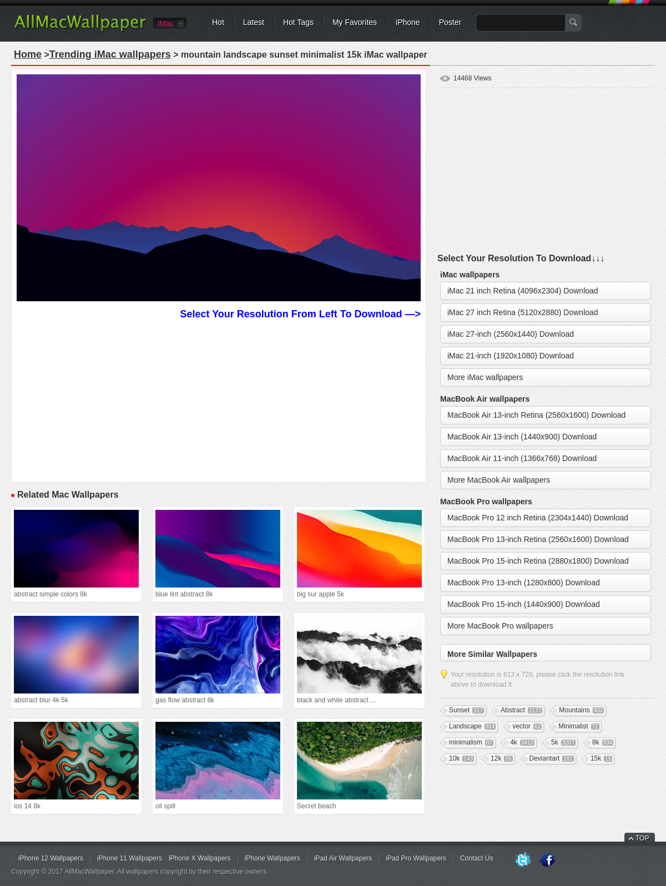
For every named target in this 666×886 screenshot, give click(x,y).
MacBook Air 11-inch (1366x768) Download (522, 458)
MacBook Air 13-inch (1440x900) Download (522, 436)
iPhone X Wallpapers (200, 858)
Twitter (523, 860)
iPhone (408, 22)
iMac (166, 23)
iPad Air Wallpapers (343, 858)
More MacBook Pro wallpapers (500, 625)
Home (28, 54)
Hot (218, 22)
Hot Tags (298, 22)
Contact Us (476, 858)
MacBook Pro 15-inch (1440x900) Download (523, 604)
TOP (642, 838)
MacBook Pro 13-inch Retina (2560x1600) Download (538, 539)
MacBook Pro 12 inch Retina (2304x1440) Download (537, 517)
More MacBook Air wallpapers (498, 479)
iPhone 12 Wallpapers (50, 858)
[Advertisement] (219, 399)
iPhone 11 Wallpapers (129, 858)
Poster (450, 22)
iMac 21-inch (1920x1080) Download (510, 355)
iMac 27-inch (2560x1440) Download (510, 334)
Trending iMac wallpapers (110, 54)
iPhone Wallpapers (272, 858)
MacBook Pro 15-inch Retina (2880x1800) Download (538, 560)
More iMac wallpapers (485, 377)
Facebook (547, 860)
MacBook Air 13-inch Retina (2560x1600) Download (536, 415)
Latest (253, 22)
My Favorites (354, 22)
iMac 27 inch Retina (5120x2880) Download (522, 312)
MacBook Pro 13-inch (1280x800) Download (523, 582)
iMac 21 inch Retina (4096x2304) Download (522, 290)
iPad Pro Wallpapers (416, 858)
